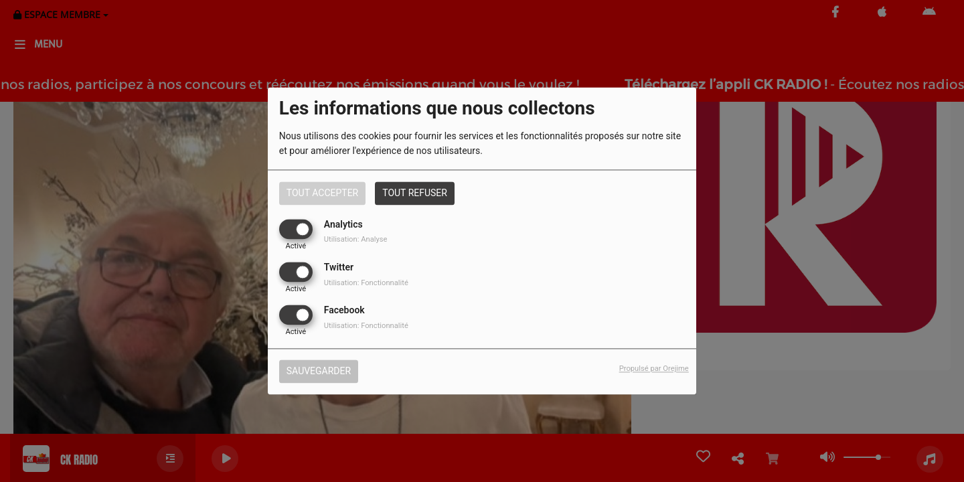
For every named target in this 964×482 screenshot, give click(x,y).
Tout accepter (322, 192)
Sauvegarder (319, 371)
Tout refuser (414, 192)
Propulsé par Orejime (654, 369)
